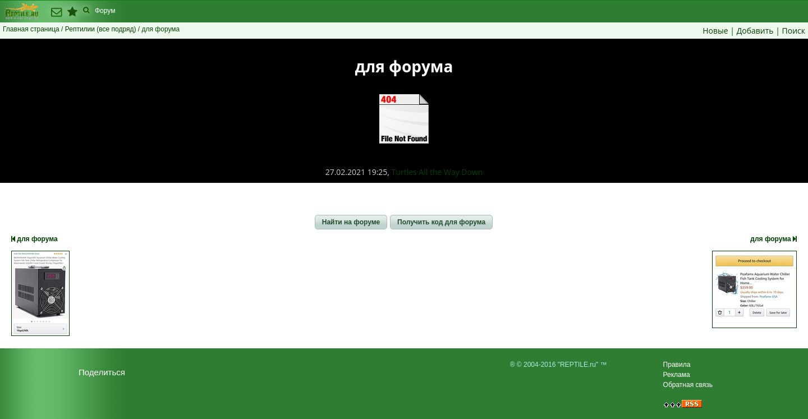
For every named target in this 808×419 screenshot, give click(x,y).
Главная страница (31, 29)
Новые (715, 30)
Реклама (676, 375)
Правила (677, 365)
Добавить (755, 30)
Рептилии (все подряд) (100, 29)
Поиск (793, 30)
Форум (105, 11)
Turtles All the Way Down (437, 172)
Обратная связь (688, 385)
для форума (34, 239)
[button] (351, 222)
